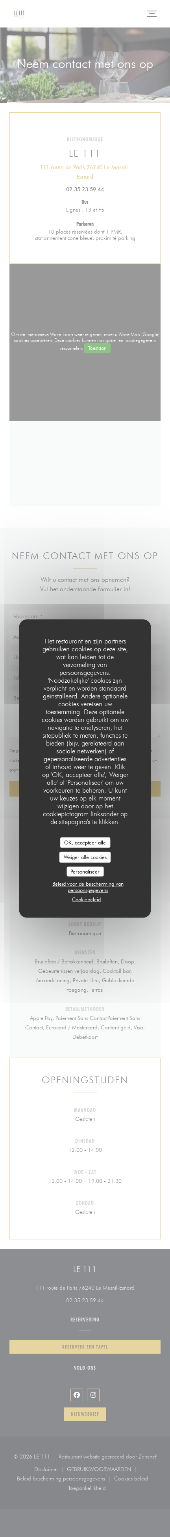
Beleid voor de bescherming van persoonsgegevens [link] (88, 887)
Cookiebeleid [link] (86, 899)
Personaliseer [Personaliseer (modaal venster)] (85, 871)
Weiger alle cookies (85, 857)
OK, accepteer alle (85, 842)
